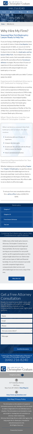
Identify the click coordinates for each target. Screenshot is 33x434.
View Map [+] (24, 388)
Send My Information (23, 349)
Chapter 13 (7, 214)
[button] (16, 375)
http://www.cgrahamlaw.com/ (16, 395)
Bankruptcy (16, 205)
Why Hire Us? (16, 278)
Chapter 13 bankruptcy (11, 169)
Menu (29, 12)
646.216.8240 (17, 8)
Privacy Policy (20, 399)
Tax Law (6, 224)
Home (3, 24)
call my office (11, 194)
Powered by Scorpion (16, 430)
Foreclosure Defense (10, 219)
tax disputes (24, 44)
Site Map (10, 399)
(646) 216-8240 (16, 360)
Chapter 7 (7, 209)
